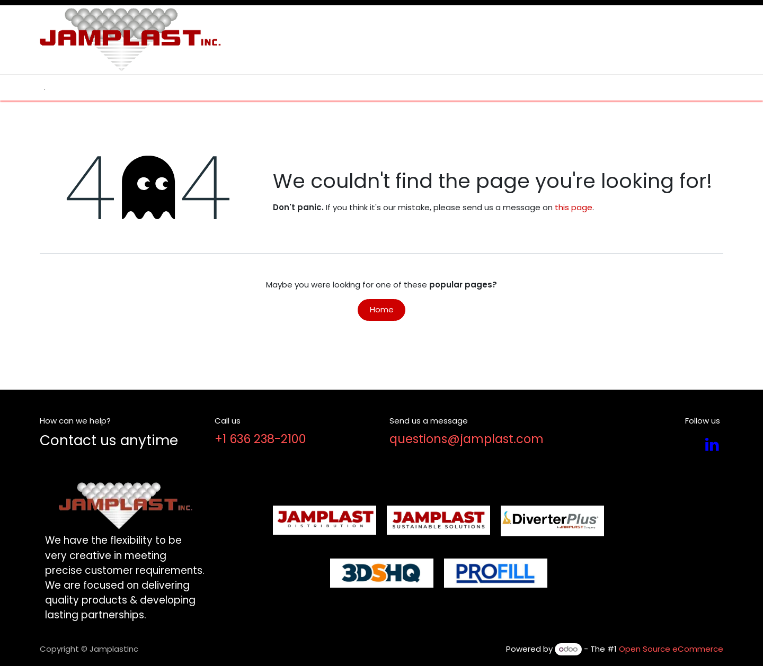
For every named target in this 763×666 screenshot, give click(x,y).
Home (382, 309)
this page (573, 207)
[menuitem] (45, 87)
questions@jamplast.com (466, 438)
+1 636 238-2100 (260, 438)
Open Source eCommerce (671, 648)
